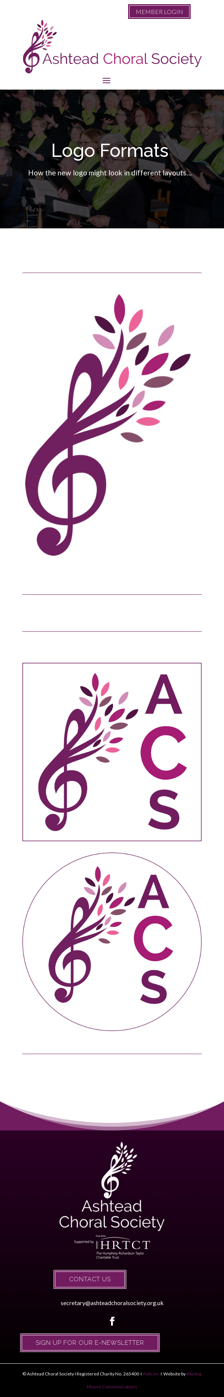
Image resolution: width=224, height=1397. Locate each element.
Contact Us (71, 1279)
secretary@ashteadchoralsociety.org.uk (112, 1302)
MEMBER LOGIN (159, 11)
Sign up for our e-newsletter (71, 1342)
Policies (151, 1374)
